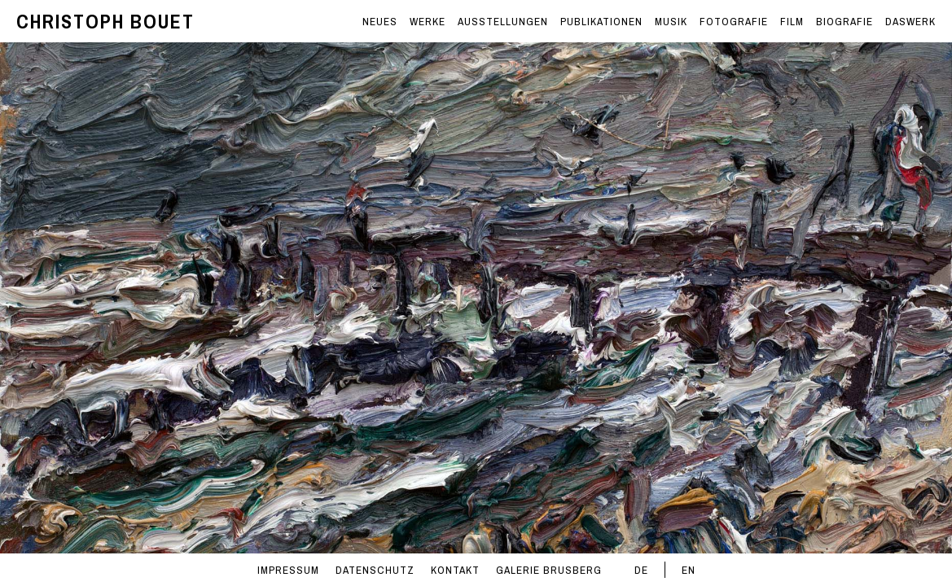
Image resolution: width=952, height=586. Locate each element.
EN (688, 569)
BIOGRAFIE (844, 21)
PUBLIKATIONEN (601, 21)
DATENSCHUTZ (375, 569)
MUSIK (671, 21)
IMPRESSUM (288, 569)
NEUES (379, 21)
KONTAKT (455, 569)
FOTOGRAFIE (734, 21)
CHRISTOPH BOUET (105, 21)
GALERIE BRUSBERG (549, 569)
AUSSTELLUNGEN (503, 21)
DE (641, 569)
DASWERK (910, 21)
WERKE (427, 21)
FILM (792, 21)
